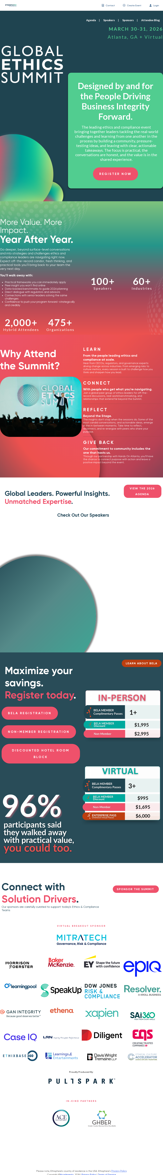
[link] (9, 5)
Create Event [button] (134, 5)
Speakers (109, 20)
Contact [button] (110, 5)
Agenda (91, 20)
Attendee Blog (150, 20)
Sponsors (128, 20)
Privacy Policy (119, 1170)
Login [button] (156, 5)
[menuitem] (108, 5)
